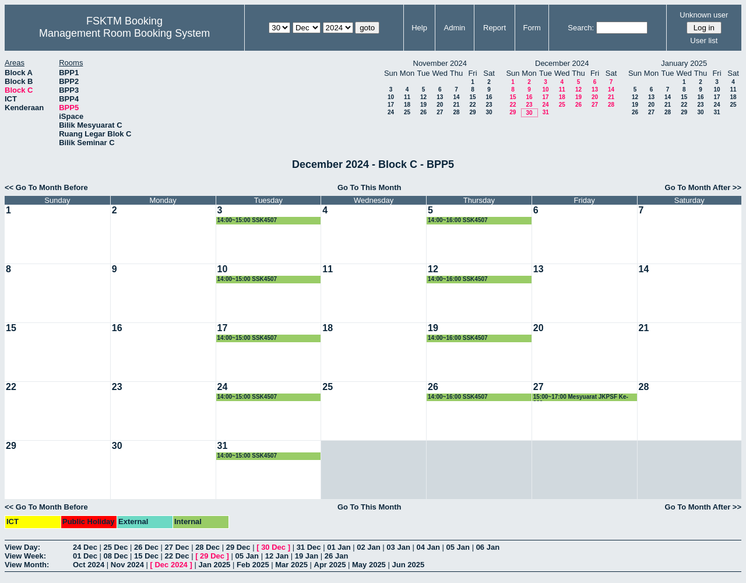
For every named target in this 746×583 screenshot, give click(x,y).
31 (546, 112)
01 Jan (338, 547)
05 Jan (458, 547)
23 (488, 104)
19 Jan (306, 556)
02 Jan (368, 547)
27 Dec (177, 547)
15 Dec (146, 556)
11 (407, 97)
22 (472, 104)
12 (423, 97)
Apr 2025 (330, 564)
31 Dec (309, 547)
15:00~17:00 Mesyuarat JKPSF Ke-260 (580, 397)
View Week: (25, 556)
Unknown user (704, 14)
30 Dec (273, 547)
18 (407, 104)
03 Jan (398, 547)
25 (407, 112)
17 (391, 104)
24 (391, 112)
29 (472, 112)
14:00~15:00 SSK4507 (247, 220)
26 (423, 112)
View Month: (27, 564)
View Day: (22, 547)
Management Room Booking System (124, 33)
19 (423, 104)
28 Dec (207, 547)
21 (456, 104)
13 (440, 97)
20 (440, 104)
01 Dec (85, 556)
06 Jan (487, 547)
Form (532, 27)
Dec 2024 (170, 564)
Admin (454, 27)
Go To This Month (369, 187)
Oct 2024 (88, 564)
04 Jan (427, 547)
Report (494, 27)
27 (440, 112)
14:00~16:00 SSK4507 (458, 220)
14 (456, 97)
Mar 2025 (291, 564)
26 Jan (336, 556)
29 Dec (238, 547)
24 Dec (85, 547)
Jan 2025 (214, 564)
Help (419, 27)
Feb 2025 (253, 564)
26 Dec (146, 547)
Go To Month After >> (703, 187)
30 (488, 112)
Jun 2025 (408, 564)
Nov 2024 (127, 564)
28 (456, 112)
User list (703, 40)
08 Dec (116, 556)
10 (391, 97)
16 (488, 97)
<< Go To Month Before (46, 187)
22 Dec (177, 556)
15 (472, 97)
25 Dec (116, 547)
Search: (581, 27)
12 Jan (276, 556)
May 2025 (369, 564)
